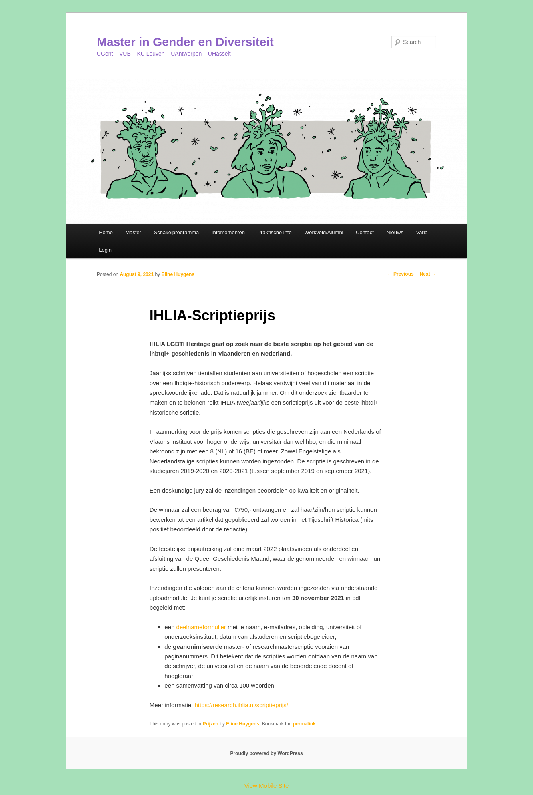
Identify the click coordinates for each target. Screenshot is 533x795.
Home (106, 232)
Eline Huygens (177, 274)
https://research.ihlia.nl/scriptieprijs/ (241, 705)
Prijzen (210, 724)
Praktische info (274, 232)
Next (428, 274)
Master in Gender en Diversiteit (185, 41)
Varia (421, 232)
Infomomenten (228, 232)
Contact (365, 232)
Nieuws (394, 232)
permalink (304, 724)
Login (105, 250)
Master (133, 232)
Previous (400, 274)
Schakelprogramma (176, 232)
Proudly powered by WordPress (266, 753)
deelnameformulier (201, 627)
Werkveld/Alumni (323, 232)
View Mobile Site (266, 785)
